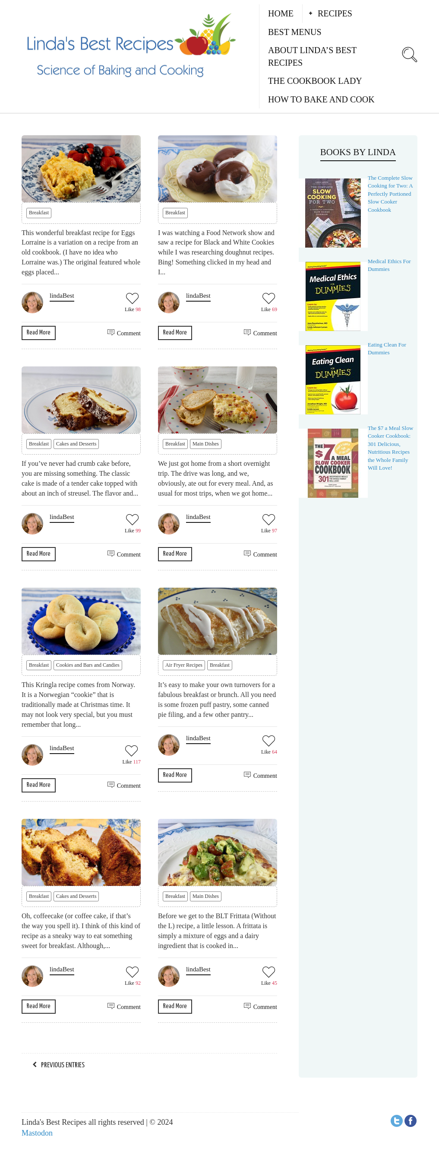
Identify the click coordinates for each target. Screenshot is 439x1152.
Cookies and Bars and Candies (88, 665)
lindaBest (62, 295)
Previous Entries (63, 1065)
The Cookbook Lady (315, 81)
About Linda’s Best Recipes (312, 56)
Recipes (335, 13)
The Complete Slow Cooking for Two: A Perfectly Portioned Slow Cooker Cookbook (390, 194)
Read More (39, 332)
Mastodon (37, 1133)
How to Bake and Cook (321, 99)
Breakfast (39, 213)
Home (281, 13)
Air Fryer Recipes (183, 665)
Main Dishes (206, 444)
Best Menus (295, 32)
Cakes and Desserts (76, 444)
